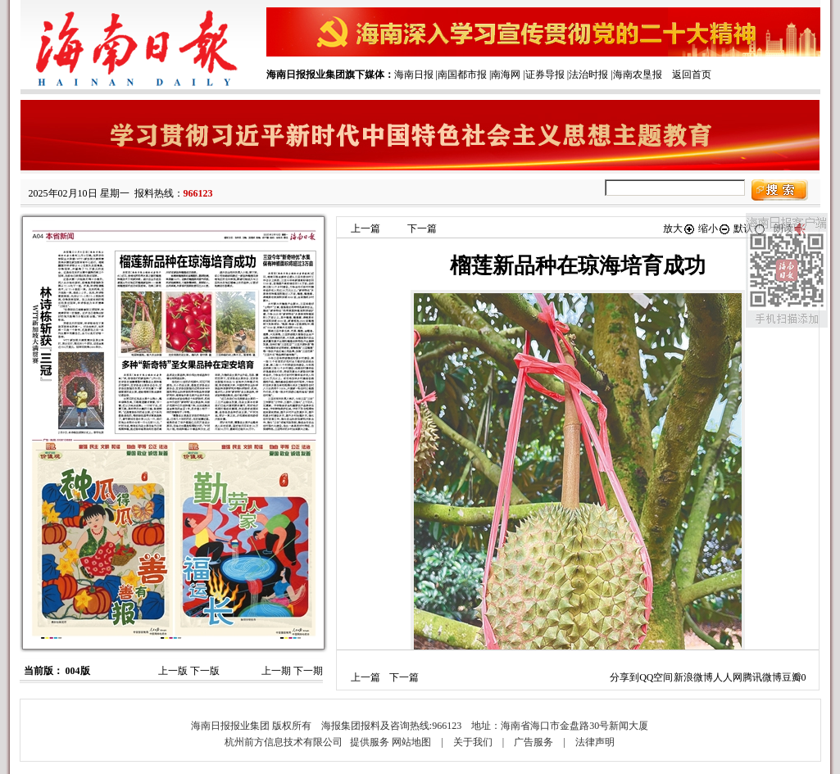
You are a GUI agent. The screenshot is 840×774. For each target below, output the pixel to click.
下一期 (308, 671)
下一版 (205, 671)
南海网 (505, 74)
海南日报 (414, 74)
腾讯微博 (762, 677)
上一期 (276, 671)
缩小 (714, 228)
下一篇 (422, 228)
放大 (679, 228)
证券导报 (545, 74)
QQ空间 (656, 677)
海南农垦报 (637, 74)
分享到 (624, 677)
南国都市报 (462, 74)
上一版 (173, 671)
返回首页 (691, 74)
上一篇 (365, 228)
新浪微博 (693, 677)
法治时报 (588, 74)
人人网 (727, 677)
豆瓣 (791, 677)
